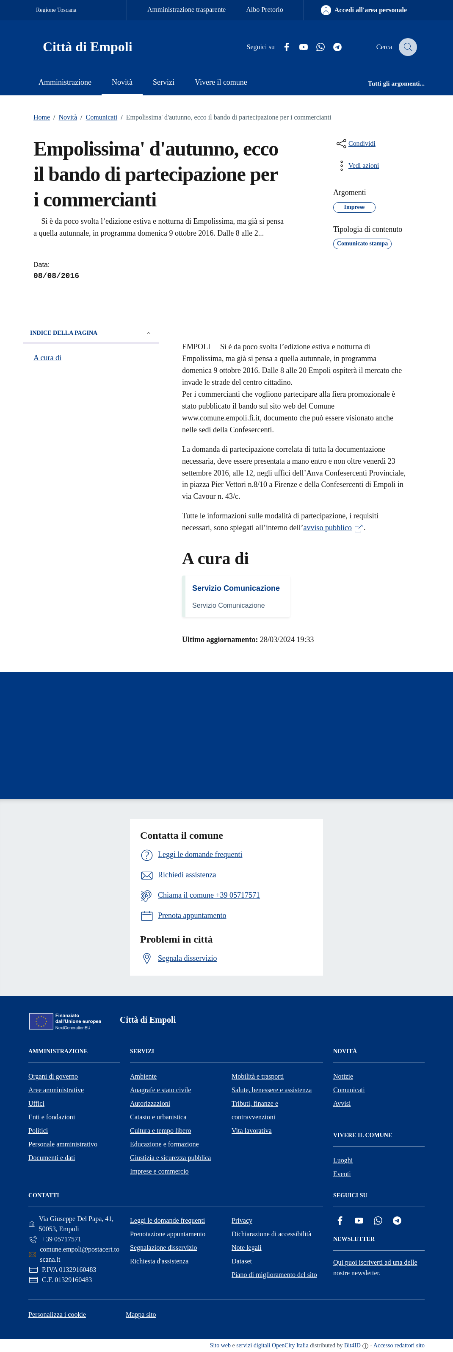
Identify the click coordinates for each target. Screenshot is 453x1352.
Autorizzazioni (150, 1103)
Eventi (342, 1173)
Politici (38, 1130)
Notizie (343, 1076)
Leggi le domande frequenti (167, 1220)
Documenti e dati (51, 1157)
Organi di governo (53, 1076)
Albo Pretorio (264, 9)
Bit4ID (352, 1345)
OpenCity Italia (290, 1345)
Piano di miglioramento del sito (274, 1274)
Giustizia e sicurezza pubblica (170, 1157)
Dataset (242, 1261)
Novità (63, 117)
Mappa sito (141, 1314)
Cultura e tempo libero (160, 1130)
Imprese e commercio (159, 1171)
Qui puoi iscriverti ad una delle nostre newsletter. (375, 1268)
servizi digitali (253, 1345)
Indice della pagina (91, 333)
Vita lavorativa (252, 1130)
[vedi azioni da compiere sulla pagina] (357, 165)
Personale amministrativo (62, 1144)
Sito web (220, 1345)
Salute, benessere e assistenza (272, 1089)
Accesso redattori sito (399, 1345)
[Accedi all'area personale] (364, 10)
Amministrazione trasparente (186, 9)
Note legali (247, 1247)
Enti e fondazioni (51, 1117)
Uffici (36, 1103)
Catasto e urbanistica (158, 1117)
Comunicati (97, 117)
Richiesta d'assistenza (159, 1261)
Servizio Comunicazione (236, 588)
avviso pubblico (333, 527)
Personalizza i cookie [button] (57, 1314)
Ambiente (143, 1076)
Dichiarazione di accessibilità (271, 1234)
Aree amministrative (56, 1089)
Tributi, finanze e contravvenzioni (255, 1110)
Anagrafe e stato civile (160, 1089)
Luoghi (343, 1160)
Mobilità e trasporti (258, 1076)
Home (41, 117)
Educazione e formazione (164, 1144)
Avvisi (342, 1103)
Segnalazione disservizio (163, 1247)
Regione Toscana (56, 10)
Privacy (242, 1220)
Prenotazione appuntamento (167, 1234)
